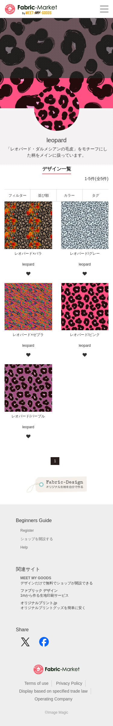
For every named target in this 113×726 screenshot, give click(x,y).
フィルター (17, 195)
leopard (28, 264)
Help (24, 547)
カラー (69, 195)
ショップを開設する (36, 539)
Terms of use (36, 683)
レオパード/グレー (85, 253)
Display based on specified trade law (53, 691)
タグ (95, 195)
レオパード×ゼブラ (28, 335)
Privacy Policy (69, 683)
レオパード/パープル (28, 416)
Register (27, 530)
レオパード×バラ (28, 253)
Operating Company (53, 699)
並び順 (43, 195)
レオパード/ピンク (85, 335)
